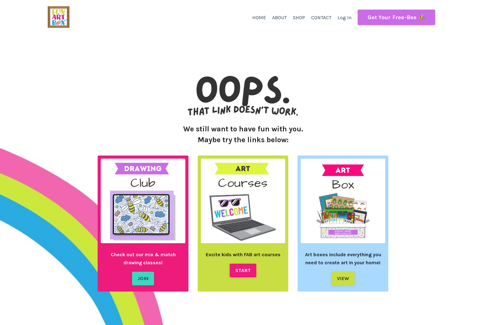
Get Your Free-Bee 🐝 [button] (396, 17)
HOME (259, 17)
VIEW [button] (343, 276)
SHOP (299, 17)
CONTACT (321, 17)
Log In (344, 17)
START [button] (243, 268)
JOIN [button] (143, 276)
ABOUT (279, 17)
